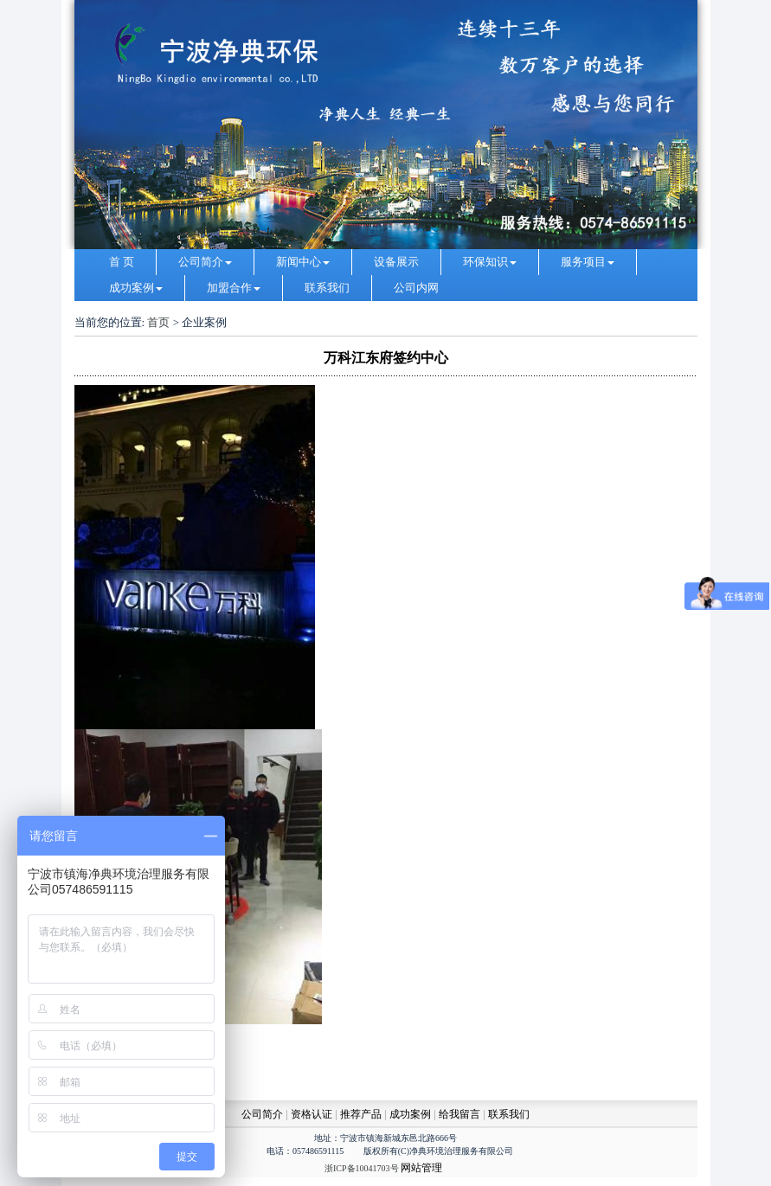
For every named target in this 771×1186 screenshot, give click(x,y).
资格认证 (313, 1114)
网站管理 (421, 1168)
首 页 (121, 261)
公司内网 (416, 287)
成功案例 (136, 287)
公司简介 (205, 261)
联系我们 (327, 287)
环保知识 (490, 261)
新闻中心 (303, 261)
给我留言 (459, 1114)
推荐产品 (361, 1114)
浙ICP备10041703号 (361, 1168)
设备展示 (396, 261)
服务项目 (587, 261)
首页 (158, 322)
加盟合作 (233, 287)
